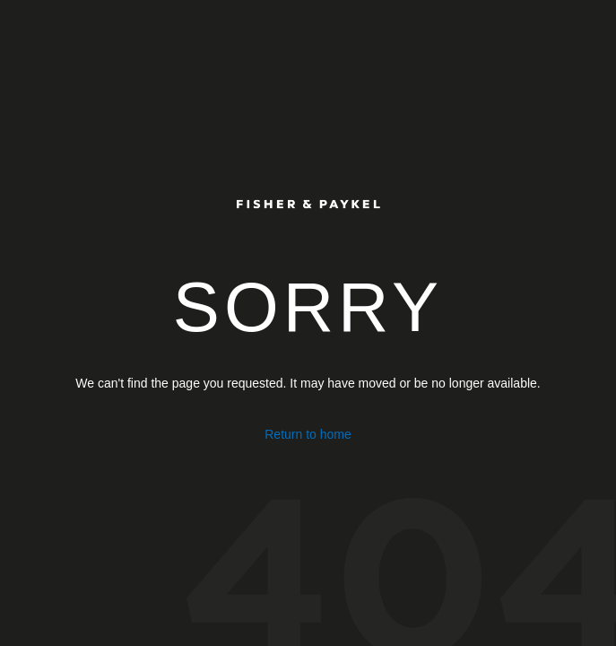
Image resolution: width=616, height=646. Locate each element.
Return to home (308, 434)
